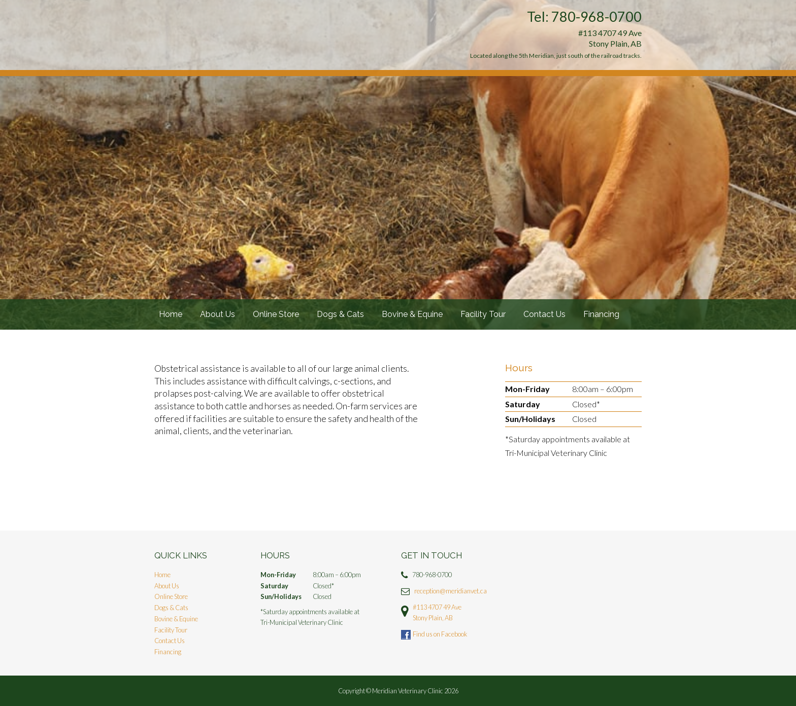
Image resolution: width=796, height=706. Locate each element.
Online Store (276, 314)
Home (170, 314)
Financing (601, 314)
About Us (217, 314)
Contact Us (544, 314)
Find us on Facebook (440, 634)
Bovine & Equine (412, 314)
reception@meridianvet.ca (450, 591)
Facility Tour (483, 314)
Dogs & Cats (340, 314)
